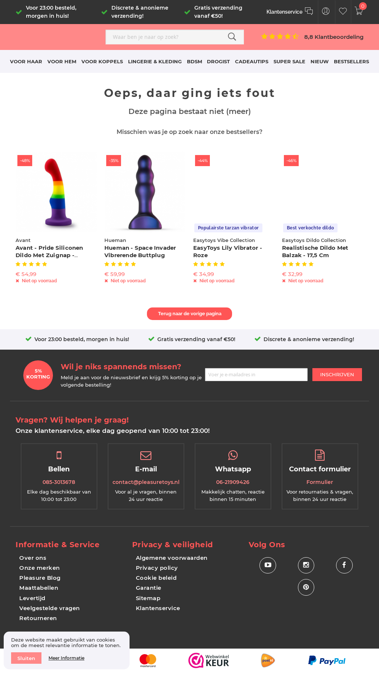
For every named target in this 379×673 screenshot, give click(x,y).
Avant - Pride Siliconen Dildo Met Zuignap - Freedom (49, 255)
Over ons (32, 557)
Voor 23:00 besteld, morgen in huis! (81, 339)
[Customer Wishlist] (343, 12)
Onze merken (39, 567)
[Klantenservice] (289, 12)
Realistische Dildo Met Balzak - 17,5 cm (315, 251)
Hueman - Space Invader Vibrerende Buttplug (140, 251)
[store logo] (58, 36)
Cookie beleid (156, 577)
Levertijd (32, 598)
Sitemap (148, 598)
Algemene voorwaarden (172, 557)
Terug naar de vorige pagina (189, 313)
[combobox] (174, 37)
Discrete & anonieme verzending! (309, 339)
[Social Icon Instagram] (306, 565)
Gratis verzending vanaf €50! (196, 339)
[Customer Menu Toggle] (326, 12)
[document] (66, 650)
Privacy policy (157, 567)
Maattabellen (38, 587)
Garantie (148, 587)
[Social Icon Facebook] (344, 565)
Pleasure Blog (40, 577)
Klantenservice (158, 608)
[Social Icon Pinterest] (306, 587)
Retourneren (38, 618)
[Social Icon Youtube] (267, 565)
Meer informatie (66, 658)
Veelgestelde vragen (49, 608)
